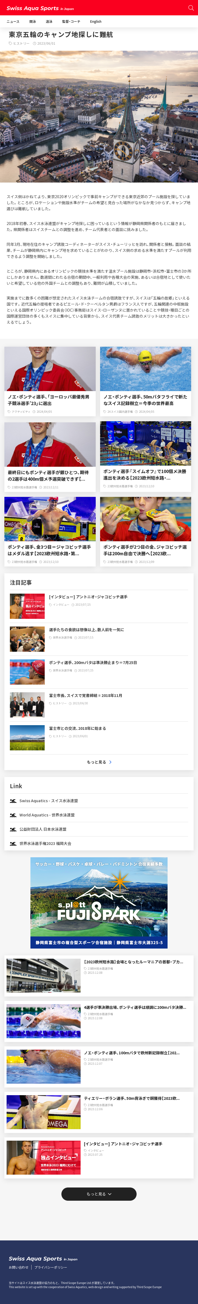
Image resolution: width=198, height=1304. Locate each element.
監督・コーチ (71, 21)
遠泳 (49, 21)
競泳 (32, 21)
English (95, 21)
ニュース (13, 21)
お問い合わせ (19, 1267)
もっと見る (96, 1194)
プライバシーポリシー (50, 1267)
